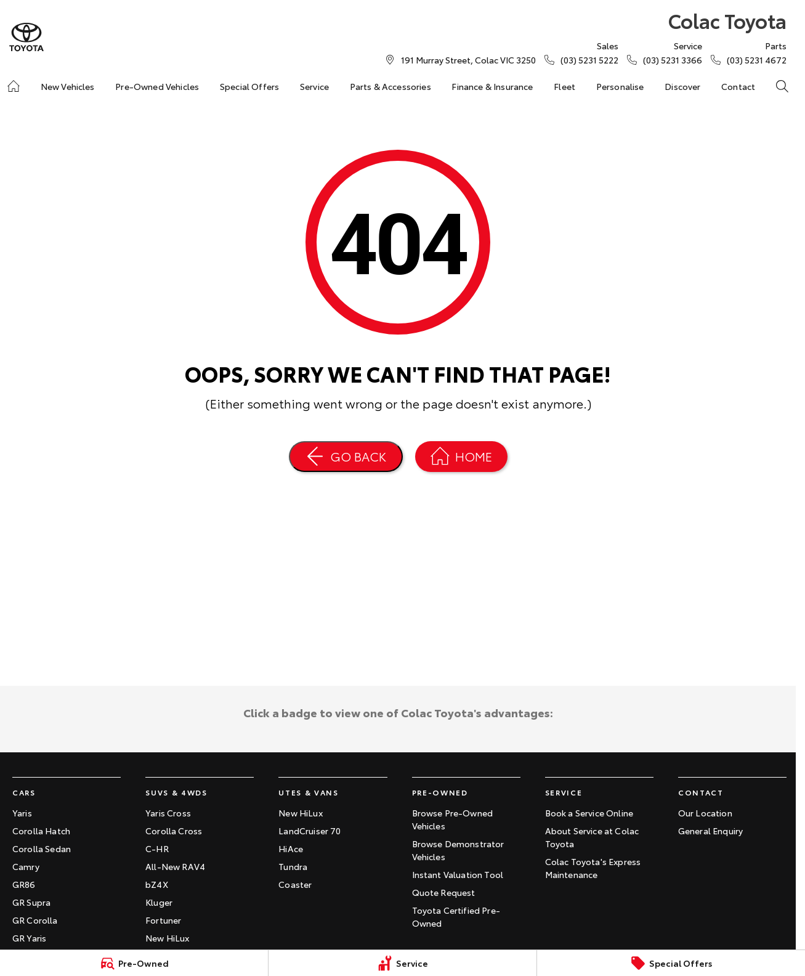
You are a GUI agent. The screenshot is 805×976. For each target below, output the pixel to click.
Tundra (292, 866)
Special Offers (249, 86)
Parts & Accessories (390, 86)
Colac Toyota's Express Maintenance (593, 867)
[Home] (13, 86)
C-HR (157, 848)
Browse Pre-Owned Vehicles (452, 819)
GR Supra (31, 902)
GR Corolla (35, 920)
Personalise (620, 86)
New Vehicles (68, 86)
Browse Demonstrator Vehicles (458, 850)
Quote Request (443, 892)
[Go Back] (346, 456)
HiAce (290, 848)
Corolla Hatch (41, 830)
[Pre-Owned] (134, 963)
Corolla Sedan (41, 848)
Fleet (564, 86)
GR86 (24, 884)
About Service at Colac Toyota (592, 837)
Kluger (158, 902)
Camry (25, 866)
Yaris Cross (168, 813)
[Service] (402, 963)
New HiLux (167, 938)
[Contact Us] (468, 60)
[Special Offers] (671, 963)
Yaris (22, 813)
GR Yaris (29, 938)
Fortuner (163, 920)
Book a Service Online (589, 813)
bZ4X (156, 884)
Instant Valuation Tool (458, 874)
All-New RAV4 (175, 866)
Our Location (705, 813)
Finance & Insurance (492, 86)
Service (314, 86)
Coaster (295, 884)
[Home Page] (461, 456)
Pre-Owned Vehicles (157, 86)
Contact (738, 86)
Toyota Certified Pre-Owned (456, 916)
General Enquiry (710, 830)
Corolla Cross (173, 830)
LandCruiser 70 (309, 830)
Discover (682, 86)
